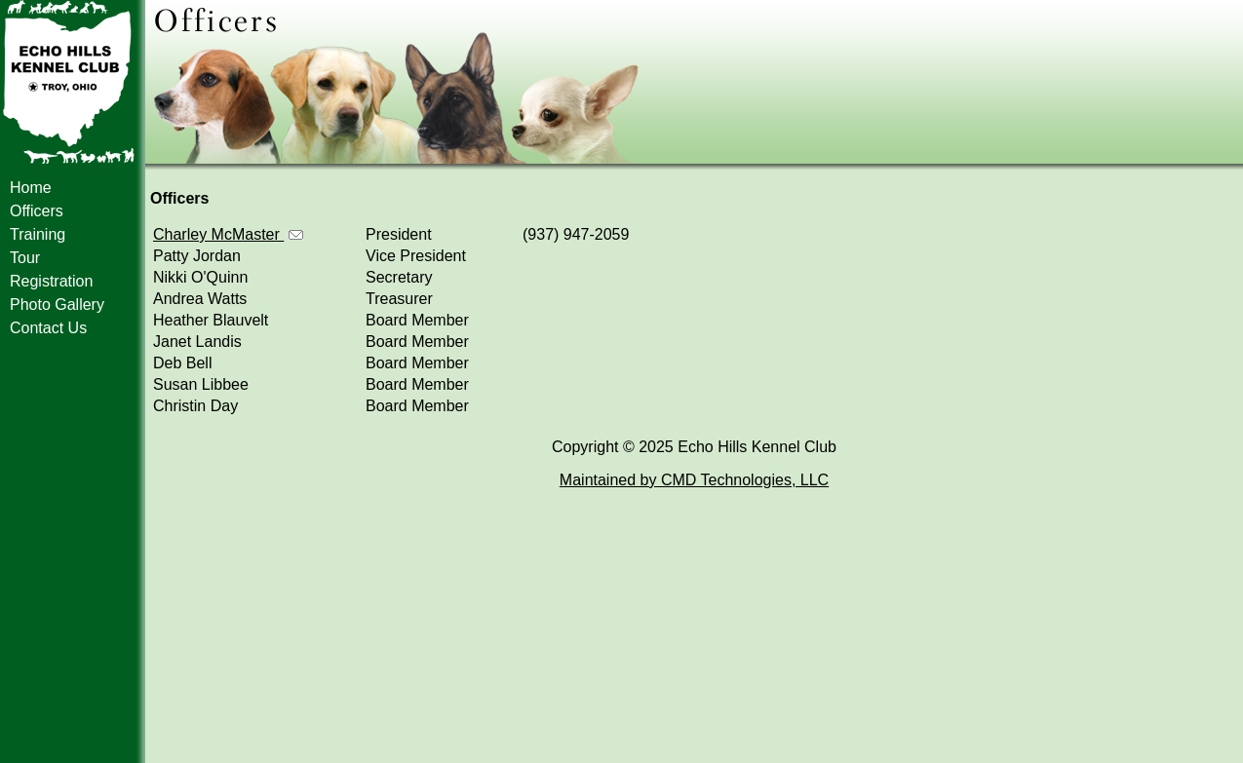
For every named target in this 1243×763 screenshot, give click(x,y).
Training (37, 234)
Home (31, 187)
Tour (25, 257)
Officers (36, 211)
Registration (51, 281)
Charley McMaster (228, 234)
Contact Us (48, 328)
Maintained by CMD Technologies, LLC (694, 480)
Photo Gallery (57, 304)
